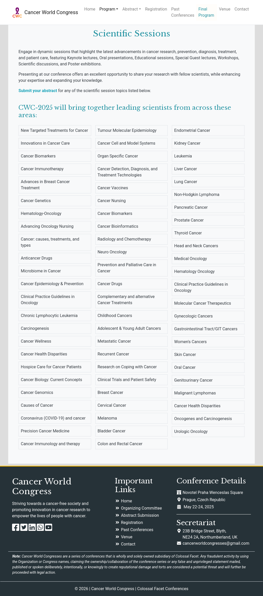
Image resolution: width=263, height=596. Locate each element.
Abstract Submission (140, 515)
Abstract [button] (130, 9)
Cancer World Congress (51, 12)
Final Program (206, 12)
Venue (224, 9)
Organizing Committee (141, 508)
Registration (156, 9)
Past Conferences (182, 12)
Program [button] (107, 9)
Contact (241, 9)
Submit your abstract (37, 90)
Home (89, 9)
